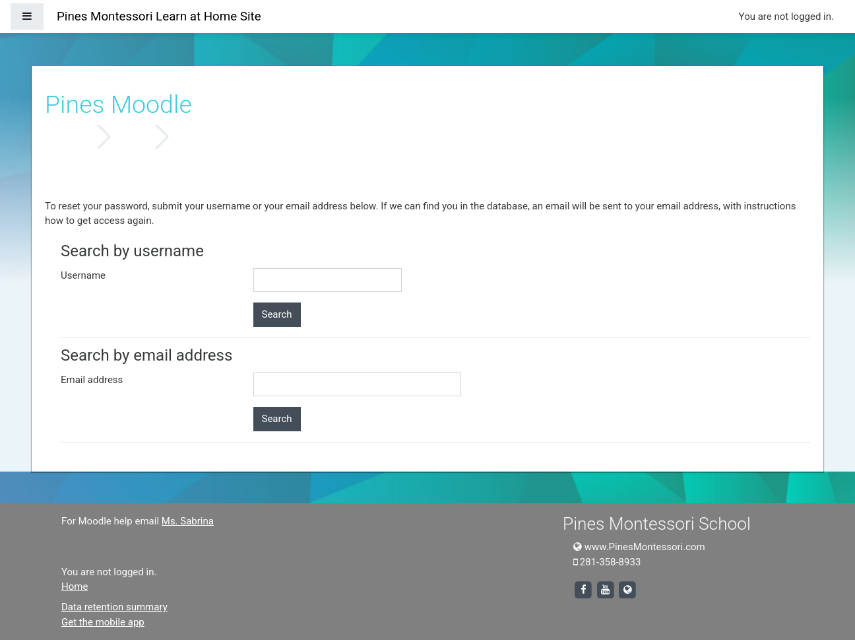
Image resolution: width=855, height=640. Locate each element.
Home (73, 136)
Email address (92, 380)
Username (83, 275)
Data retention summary (114, 607)
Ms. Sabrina (188, 521)
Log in (131, 136)
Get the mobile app (102, 622)
